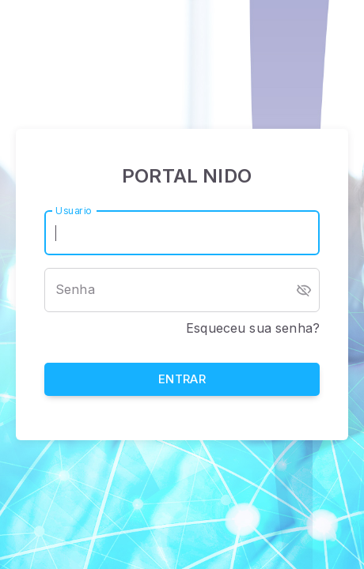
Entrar (182, 380)
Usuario (73, 210)
